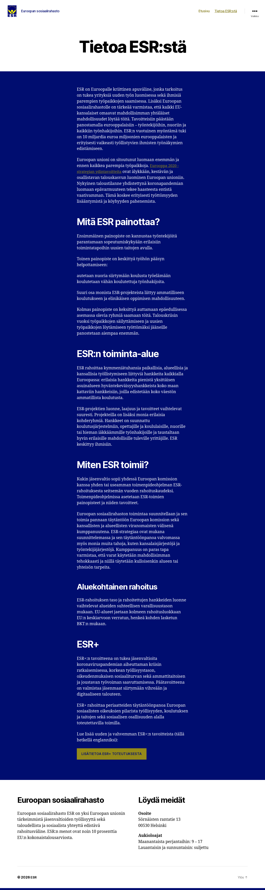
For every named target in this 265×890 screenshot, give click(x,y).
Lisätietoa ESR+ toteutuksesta (111, 756)
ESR (34, 879)
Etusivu (204, 12)
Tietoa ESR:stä (225, 12)
